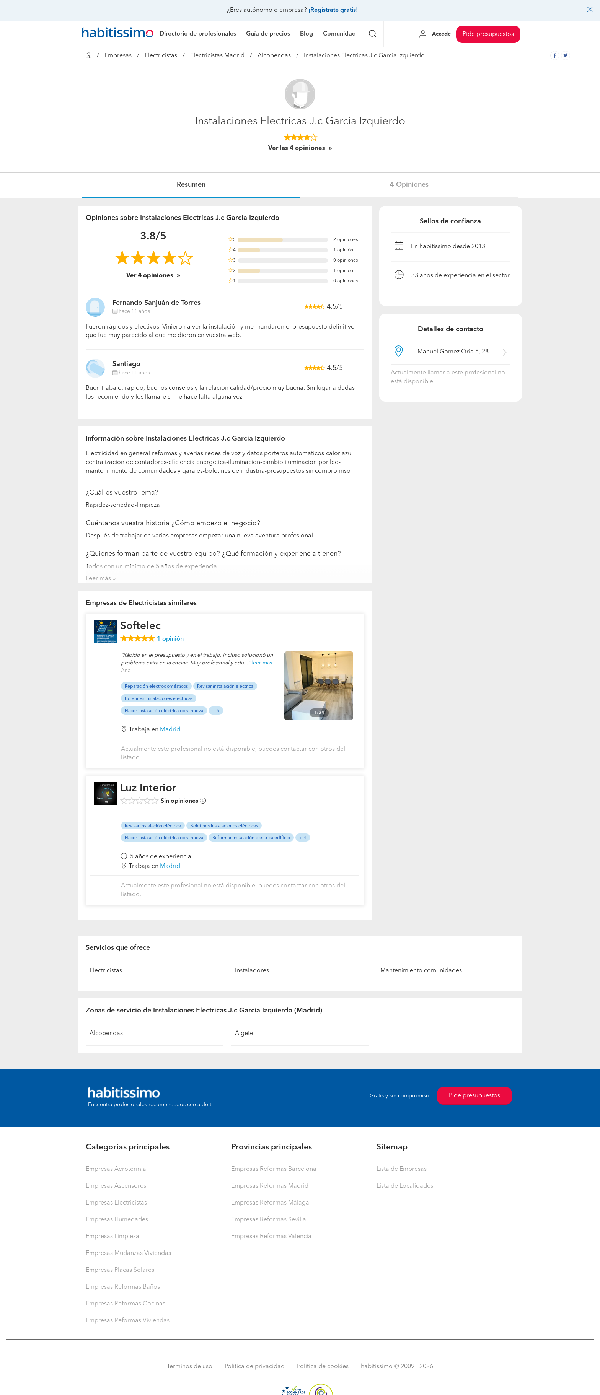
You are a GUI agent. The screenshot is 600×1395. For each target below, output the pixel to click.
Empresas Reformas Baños (123, 1287)
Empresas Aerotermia (116, 1169)
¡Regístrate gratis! (333, 10)
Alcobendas (274, 56)
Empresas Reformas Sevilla (268, 1220)
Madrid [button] (170, 730)
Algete (244, 1033)
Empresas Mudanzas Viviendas (128, 1253)
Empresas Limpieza (112, 1237)
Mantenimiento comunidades (421, 971)
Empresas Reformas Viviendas (128, 1321)
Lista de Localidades (405, 1186)
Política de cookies (323, 1367)
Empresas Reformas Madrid (269, 1186)
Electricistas (161, 56)
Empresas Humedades (117, 1220)
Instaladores (252, 971)
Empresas (118, 56)
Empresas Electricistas (116, 1203)
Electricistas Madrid (217, 56)
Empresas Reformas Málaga (270, 1203)
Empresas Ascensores (116, 1186)
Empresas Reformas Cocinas (125, 1304)
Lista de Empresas (402, 1169)
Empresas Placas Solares (120, 1270)
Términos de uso (189, 1367)
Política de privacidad (255, 1367)
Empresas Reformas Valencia (271, 1237)
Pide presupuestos (488, 34)
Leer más (98, 579)
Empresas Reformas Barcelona (273, 1169)
